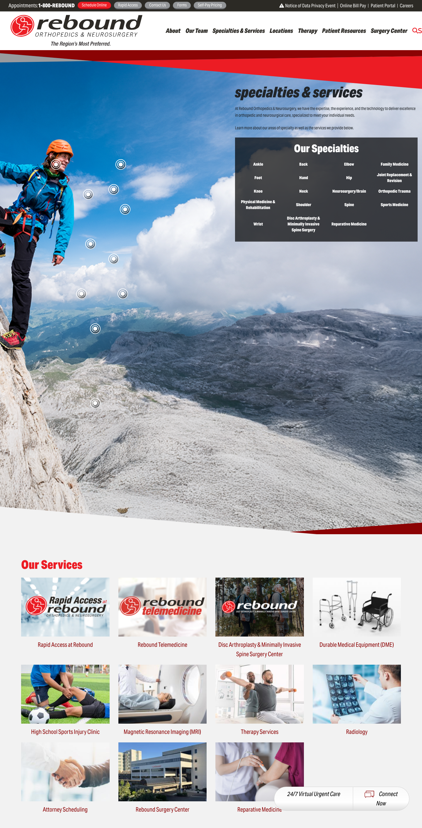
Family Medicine (395, 164)
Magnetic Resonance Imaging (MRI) (162, 732)
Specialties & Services (238, 31)
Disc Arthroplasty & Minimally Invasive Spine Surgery (303, 224)
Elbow (349, 164)
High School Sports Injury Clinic (65, 732)
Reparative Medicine (349, 224)
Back (303, 164)
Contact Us (157, 5)
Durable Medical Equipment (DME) (356, 645)
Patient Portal (383, 6)
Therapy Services (259, 732)
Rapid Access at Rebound (65, 645)
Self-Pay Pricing (210, 5)
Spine (349, 204)
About (173, 31)
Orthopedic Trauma (394, 191)
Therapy (307, 31)
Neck (303, 191)
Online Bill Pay (353, 6)
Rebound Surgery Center (162, 809)
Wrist (258, 224)
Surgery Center (389, 31)
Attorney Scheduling (65, 809)
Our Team (197, 31)
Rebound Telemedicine (162, 645)
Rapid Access (128, 5)
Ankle (258, 164)
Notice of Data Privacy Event (307, 6)
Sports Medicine (394, 204)
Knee (258, 191)
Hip (349, 177)
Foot (258, 177)
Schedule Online (94, 5)
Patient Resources (344, 31)
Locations (281, 31)
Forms (182, 5)
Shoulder (303, 204)
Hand (303, 177)
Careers (406, 6)
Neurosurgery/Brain (349, 191)
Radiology (356, 732)
